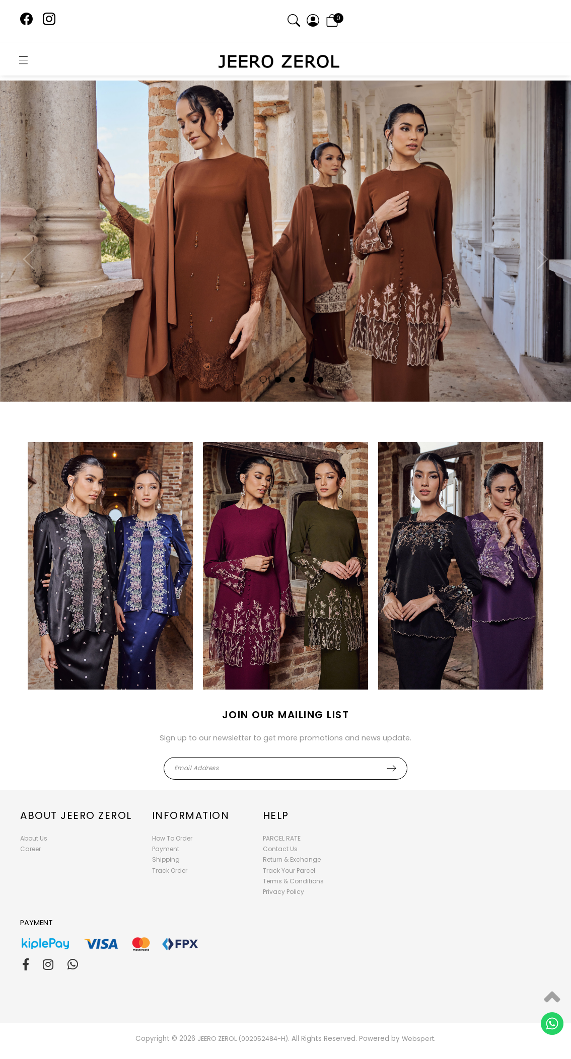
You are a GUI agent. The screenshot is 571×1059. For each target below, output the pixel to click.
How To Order (172, 838)
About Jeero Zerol (76, 815)
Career (30, 849)
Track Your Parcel (289, 870)
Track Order (169, 870)
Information (191, 815)
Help (276, 815)
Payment (165, 849)
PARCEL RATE (282, 838)
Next (540, 267)
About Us (33, 838)
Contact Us (280, 849)
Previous (30, 267)
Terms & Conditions (293, 881)
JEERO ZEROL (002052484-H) (242, 1038)
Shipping (166, 859)
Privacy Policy (283, 891)
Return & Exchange (292, 859)
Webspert (418, 1038)
